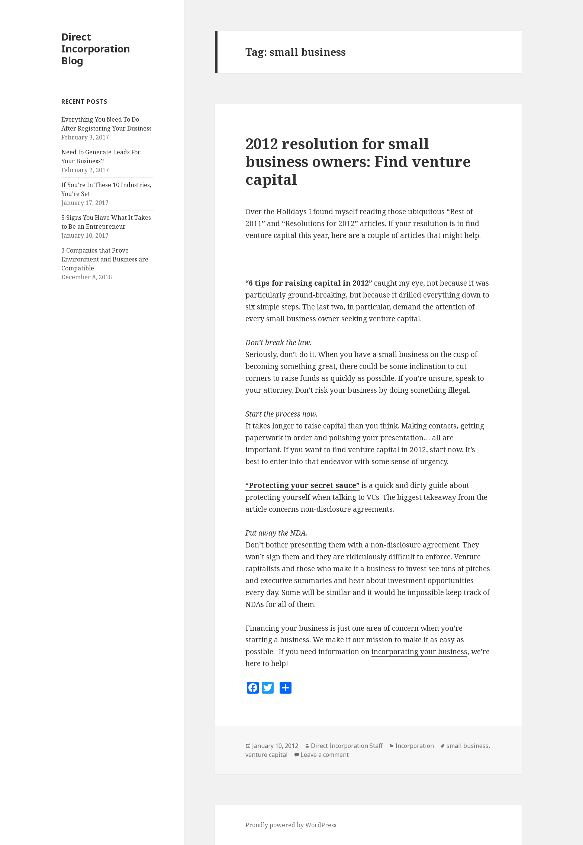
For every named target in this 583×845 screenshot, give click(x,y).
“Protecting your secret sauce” (302, 485)
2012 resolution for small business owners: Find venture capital (358, 161)
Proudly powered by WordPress (290, 825)
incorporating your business (419, 651)
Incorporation (414, 746)
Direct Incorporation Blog (95, 48)
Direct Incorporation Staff (347, 746)
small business (468, 746)
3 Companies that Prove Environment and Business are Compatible (104, 259)
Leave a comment (324, 755)
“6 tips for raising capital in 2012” (308, 283)
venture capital (266, 755)
